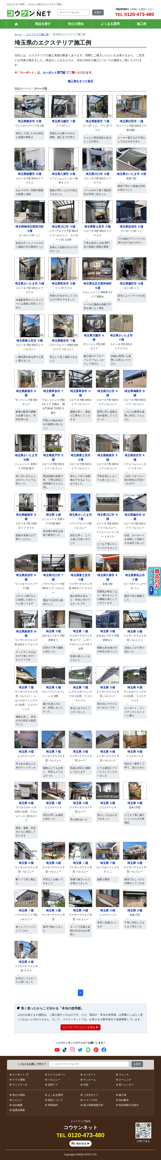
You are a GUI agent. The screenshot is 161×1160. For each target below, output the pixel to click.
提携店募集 (18, 1110)
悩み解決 (124, 1100)
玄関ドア (53, 1084)
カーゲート (89, 1074)
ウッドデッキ (20, 1084)
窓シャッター (126, 1084)
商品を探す (43, 24)
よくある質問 (110, 24)
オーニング (125, 1079)
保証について (55, 1100)
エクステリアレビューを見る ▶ (80, 1027)
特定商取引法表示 (129, 1105)
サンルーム (89, 1079)
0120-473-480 (134, 14)
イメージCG (90, 1100)
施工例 (141, 24)
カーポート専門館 (54, 72)
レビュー (17, 1100)
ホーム (18, 34)
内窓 (85, 1084)
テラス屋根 (18, 1079)
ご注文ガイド (90, 1095)
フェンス (124, 1074)
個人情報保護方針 (93, 1105)
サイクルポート (56, 1074)
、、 (26, 701)
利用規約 (53, 1105)
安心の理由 (76, 24)
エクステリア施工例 (37, 34)
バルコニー (54, 1079)
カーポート (18, 1074)
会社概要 (17, 1105)
